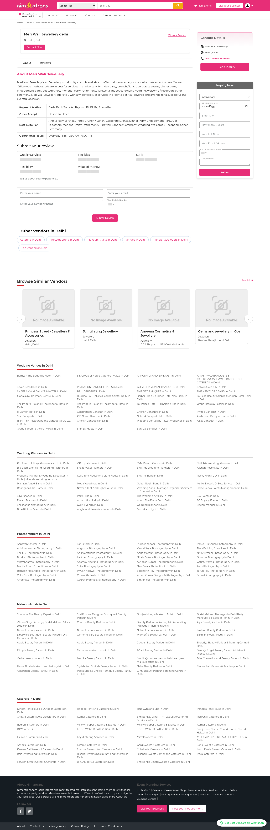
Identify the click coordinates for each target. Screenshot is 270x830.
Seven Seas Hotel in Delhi (32, 387)
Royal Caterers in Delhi (210, 753)
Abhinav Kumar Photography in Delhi (39, 548)
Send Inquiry (225, 67)
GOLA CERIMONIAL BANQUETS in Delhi (161, 387)
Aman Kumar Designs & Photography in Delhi (164, 575)
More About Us (118, 796)
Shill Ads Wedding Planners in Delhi (218, 463)
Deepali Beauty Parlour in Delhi (156, 642)
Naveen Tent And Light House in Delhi (100, 488)
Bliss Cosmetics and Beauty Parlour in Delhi (223, 658)
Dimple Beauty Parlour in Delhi (35, 650)
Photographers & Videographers (179, 794)
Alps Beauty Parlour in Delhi (213, 622)
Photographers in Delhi (64, 239)
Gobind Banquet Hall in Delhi (154, 416)
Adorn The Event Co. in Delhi (154, 500)
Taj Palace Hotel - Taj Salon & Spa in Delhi (161, 403)
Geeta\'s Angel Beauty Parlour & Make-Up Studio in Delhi (221, 652)
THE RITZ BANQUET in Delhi (154, 391)
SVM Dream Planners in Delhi (155, 463)
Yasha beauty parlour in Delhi (34, 658)
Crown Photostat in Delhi (92, 575)
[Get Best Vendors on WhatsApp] (242, 823)
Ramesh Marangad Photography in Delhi (41, 570)
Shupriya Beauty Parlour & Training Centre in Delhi (223, 644)
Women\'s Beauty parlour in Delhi (157, 634)
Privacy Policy (57, 826)
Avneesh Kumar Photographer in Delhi (160, 561)
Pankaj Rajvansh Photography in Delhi (220, 544)
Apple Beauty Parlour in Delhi (35, 642)
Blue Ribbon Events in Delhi (34, 509)
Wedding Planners (223, 794)
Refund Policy (80, 826)
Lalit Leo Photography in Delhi (95, 557)
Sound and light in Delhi (151, 509)
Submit (225, 172)
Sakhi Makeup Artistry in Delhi (215, 634)
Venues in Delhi (135, 239)
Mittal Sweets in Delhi (150, 737)
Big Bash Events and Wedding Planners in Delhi (42, 469)
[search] (178, 6)
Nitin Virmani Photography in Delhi (218, 552)
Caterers (157, 790)
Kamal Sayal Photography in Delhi (157, 548)
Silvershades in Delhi (29, 496)
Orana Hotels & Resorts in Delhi (215, 403)
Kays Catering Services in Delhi (95, 737)
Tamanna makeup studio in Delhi (97, 650)
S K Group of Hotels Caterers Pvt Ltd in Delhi (103, 375)
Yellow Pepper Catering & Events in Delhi (101, 724)
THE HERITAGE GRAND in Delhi (216, 391)
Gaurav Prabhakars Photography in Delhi (101, 579)
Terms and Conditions (108, 826)
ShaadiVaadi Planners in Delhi (95, 467)
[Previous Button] (21, 319)
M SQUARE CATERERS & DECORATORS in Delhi (222, 739)
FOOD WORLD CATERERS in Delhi (97, 729)
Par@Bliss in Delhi (88, 496)
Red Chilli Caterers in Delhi (213, 716)
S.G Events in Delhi (208, 496)
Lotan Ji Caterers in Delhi (92, 745)
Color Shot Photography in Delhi (36, 575)
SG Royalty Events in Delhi (212, 500)
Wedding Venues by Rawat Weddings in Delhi (164, 420)
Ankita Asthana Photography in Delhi (99, 552)
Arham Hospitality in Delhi (92, 500)
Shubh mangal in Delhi (211, 504)
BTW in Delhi (25, 729)
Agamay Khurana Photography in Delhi (100, 561)
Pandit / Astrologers (148, 794)
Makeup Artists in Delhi (102, 239)
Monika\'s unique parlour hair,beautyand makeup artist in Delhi (161, 660)
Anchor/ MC (143, 790)
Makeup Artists (228, 790)
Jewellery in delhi (44, 22)
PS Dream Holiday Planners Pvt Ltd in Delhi (43, 463)
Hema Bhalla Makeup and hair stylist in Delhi (44, 666)
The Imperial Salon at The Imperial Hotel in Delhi (42, 405)
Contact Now (34, 47)
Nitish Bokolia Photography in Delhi (158, 557)
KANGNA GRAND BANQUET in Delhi (159, 375)
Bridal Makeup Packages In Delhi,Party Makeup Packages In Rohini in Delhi (220, 616)
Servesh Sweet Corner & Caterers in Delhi (41, 761)
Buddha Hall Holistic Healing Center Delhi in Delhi (103, 397)
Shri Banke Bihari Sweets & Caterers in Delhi (163, 761)
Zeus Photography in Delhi (213, 566)
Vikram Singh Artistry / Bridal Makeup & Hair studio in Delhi (43, 624)
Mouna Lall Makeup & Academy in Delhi (221, 666)
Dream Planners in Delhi (32, 500)
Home (20, 22)
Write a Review (177, 35)
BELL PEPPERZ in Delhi (91, 391)
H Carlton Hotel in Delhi (31, 411)
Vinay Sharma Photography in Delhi (38, 561)
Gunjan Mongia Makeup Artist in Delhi (160, 614)
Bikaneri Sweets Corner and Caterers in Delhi (164, 753)
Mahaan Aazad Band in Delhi (34, 483)
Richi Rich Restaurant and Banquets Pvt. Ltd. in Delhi (44, 422)
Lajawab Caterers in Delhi (32, 737)
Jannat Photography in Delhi (214, 575)
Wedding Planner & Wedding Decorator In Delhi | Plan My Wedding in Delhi (42, 477)
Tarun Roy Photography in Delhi (216, 570)
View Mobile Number (217, 58)
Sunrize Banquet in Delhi (152, 428)
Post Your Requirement (187, 808)
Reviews (45, 63)
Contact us (37, 826)
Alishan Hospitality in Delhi (213, 467)
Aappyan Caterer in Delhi (32, 544)
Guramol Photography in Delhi (215, 557)
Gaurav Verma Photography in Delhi (218, 561)
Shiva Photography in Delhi (93, 566)
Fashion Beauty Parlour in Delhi (216, 630)
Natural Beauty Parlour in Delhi (35, 630)
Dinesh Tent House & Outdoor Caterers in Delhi (41, 710)
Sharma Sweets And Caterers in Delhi (99, 749)
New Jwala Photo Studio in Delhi (156, 566)
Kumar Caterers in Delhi (91, 716)
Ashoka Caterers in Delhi (31, 745)
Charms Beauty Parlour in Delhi (96, 622)
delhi (29, 22)
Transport (205, 794)
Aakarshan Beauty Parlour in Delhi (37, 670)
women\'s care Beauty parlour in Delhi (100, 634)
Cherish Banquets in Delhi (152, 411)
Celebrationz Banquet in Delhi (95, 411)
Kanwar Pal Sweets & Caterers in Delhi (40, 749)
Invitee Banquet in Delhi (211, 411)
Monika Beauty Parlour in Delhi (95, 658)
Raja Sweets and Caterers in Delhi (37, 753)
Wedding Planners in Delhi (36, 453)
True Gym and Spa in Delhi (153, 708)
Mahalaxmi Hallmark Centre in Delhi (39, 396)
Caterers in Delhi (30, 239)
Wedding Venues (146, 798)
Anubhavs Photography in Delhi (36, 579)
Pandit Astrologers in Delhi (170, 239)
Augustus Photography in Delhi (96, 548)
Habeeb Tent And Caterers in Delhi (98, 708)
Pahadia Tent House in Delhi (214, 708)
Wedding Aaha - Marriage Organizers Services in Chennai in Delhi (164, 490)
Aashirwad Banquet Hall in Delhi (216, 416)
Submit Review (105, 217)
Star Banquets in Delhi (30, 416)
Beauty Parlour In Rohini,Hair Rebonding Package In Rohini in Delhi (161, 624)
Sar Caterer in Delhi (88, 544)
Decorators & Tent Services (203, 790)
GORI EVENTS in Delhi (90, 504)
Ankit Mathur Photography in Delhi (158, 552)
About (27, 63)
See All (247, 280)
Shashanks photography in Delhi (36, 504)
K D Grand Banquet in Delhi (94, 416)
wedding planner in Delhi (152, 504)
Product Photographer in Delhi (35, 557)
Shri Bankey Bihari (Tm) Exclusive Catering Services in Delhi (162, 718)
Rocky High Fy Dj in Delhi (212, 475)
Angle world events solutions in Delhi (99, 509)
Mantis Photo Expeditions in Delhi (37, 566)
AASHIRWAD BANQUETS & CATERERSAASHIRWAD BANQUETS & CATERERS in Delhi (219, 379)
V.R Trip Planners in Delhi (92, 463)
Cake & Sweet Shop (175, 790)
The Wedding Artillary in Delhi (155, 496)
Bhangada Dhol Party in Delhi (35, 488)
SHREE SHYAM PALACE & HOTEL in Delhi (41, 391)
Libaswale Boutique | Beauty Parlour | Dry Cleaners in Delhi (42, 636)
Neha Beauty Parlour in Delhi (154, 666)
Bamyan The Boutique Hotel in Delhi (39, 375)
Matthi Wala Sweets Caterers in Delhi (219, 749)
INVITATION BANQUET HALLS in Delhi (100, 387)
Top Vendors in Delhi (35, 248)
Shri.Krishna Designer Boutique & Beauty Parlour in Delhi (101, 616)
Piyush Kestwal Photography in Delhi (99, 570)
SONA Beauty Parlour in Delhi (155, 650)
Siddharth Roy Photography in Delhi (158, 570)
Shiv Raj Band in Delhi (150, 475)
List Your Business (230, 5)
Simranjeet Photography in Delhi (156, 579)
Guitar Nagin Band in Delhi (153, 483)
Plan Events (203, 5)
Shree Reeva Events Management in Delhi (222, 488)
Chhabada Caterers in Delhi (153, 749)
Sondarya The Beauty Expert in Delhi (39, 614)
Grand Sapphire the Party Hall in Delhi (40, 428)
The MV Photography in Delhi (34, 552)
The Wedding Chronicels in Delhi (216, 548)
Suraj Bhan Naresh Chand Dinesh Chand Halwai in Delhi (221, 731)
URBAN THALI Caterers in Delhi (96, 761)
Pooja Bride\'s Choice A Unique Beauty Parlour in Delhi (104, 672)
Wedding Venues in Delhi (35, 365)
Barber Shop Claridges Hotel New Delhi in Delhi (162, 397)
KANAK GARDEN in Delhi (212, 387)
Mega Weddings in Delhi (92, 483)
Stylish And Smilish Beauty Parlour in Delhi (102, 666)
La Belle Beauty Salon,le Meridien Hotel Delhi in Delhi (224, 397)
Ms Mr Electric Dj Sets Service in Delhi (219, 483)
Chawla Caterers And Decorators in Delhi (41, 716)
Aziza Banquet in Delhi (210, 420)
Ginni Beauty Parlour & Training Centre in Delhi (161, 672)
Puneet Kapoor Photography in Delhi (159, 544)
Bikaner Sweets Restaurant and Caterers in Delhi (102, 755)
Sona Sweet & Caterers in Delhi (215, 745)
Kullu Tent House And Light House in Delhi (102, 475)
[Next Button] (248, 319)
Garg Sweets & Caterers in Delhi (156, 745)
